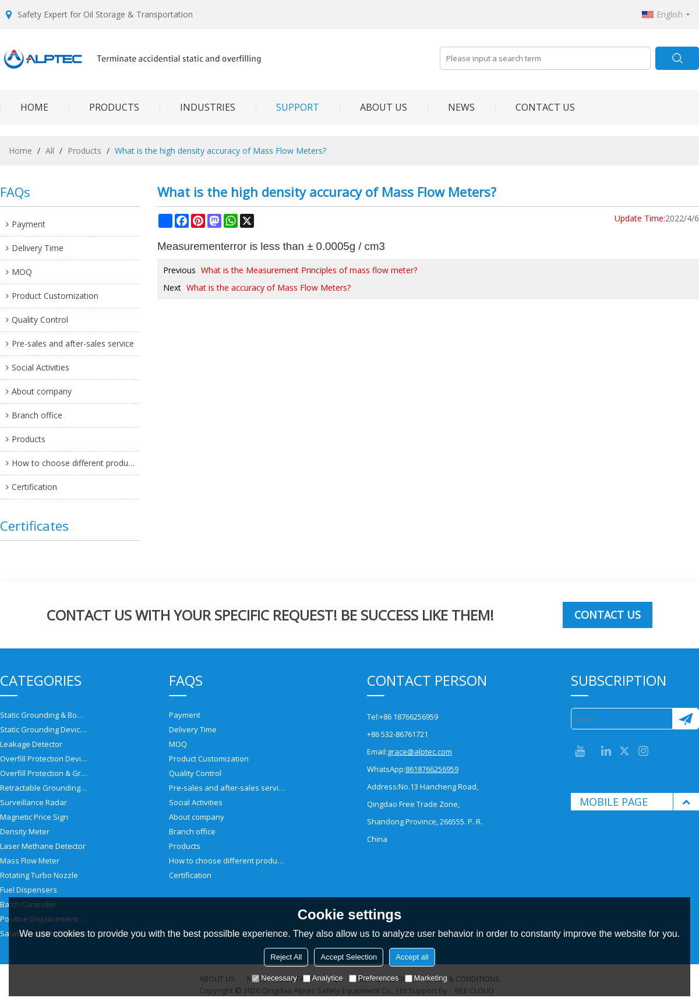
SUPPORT (287, 107)
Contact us (607, 615)
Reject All (286, 957)
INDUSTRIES (197, 107)
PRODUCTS (104, 107)
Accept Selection (348, 957)
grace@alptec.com (419, 751)
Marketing (426, 978)
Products (84, 150)
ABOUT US (373, 107)
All (49, 150)
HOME (24, 107)
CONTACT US (535, 107)
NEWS (451, 107)
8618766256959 (431, 769)
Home (20, 150)
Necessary (274, 978)
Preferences (374, 978)
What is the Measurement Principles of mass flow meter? (309, 270)
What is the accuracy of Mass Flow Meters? (268, 287)
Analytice (323, 978)
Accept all (412, 957)
